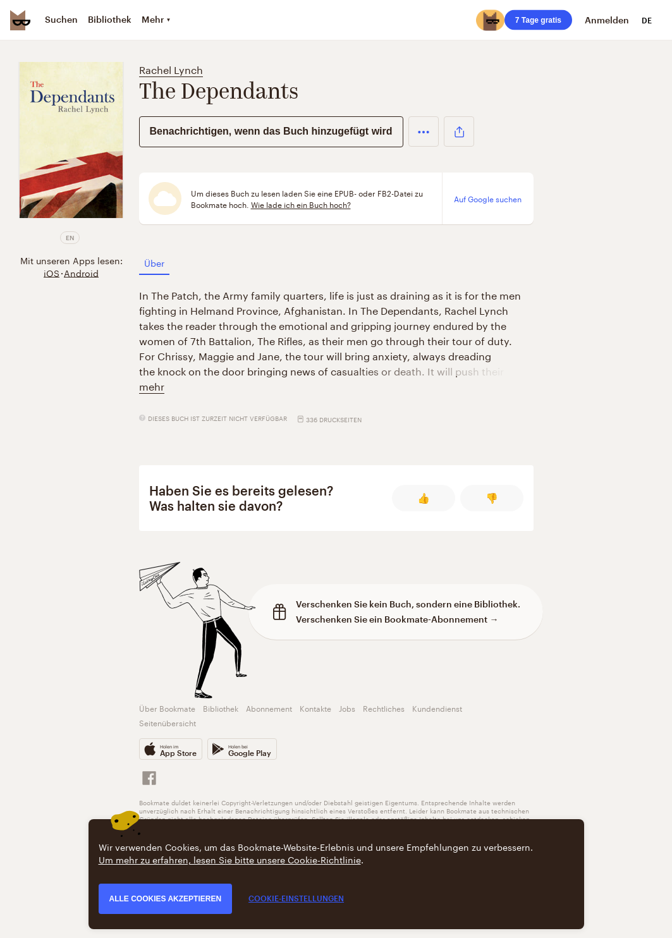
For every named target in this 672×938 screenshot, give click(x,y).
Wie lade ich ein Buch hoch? (301, 204)
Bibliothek (220, 708)
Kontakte (315, 708)
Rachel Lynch (171, 68)
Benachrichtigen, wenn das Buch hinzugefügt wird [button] (271, 131)
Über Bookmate (167, 708)
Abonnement (269, 708)
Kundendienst (437, 708)
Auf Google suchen (488, 198)
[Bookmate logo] (20, 20)
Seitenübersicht (167, 722)
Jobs (347, 708)
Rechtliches (384, 708)
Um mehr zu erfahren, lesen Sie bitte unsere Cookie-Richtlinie (230, 859)
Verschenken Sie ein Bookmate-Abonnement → (397, 619)
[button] (423, 131)
